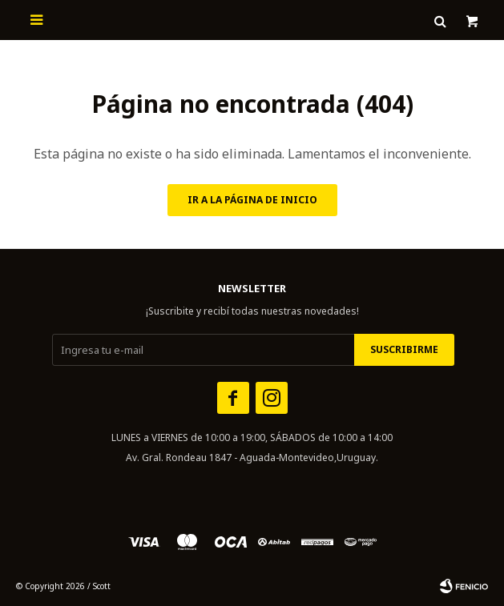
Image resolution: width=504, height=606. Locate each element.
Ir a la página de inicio (252, 200)
